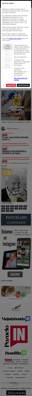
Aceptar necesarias (23, 85)
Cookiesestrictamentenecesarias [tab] (7, 47)
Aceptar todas (11, 85)
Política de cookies (15, 38)
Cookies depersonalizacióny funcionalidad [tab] (7, 59)
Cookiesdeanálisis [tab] (7, 53)
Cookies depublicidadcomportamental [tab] (7, 66)
